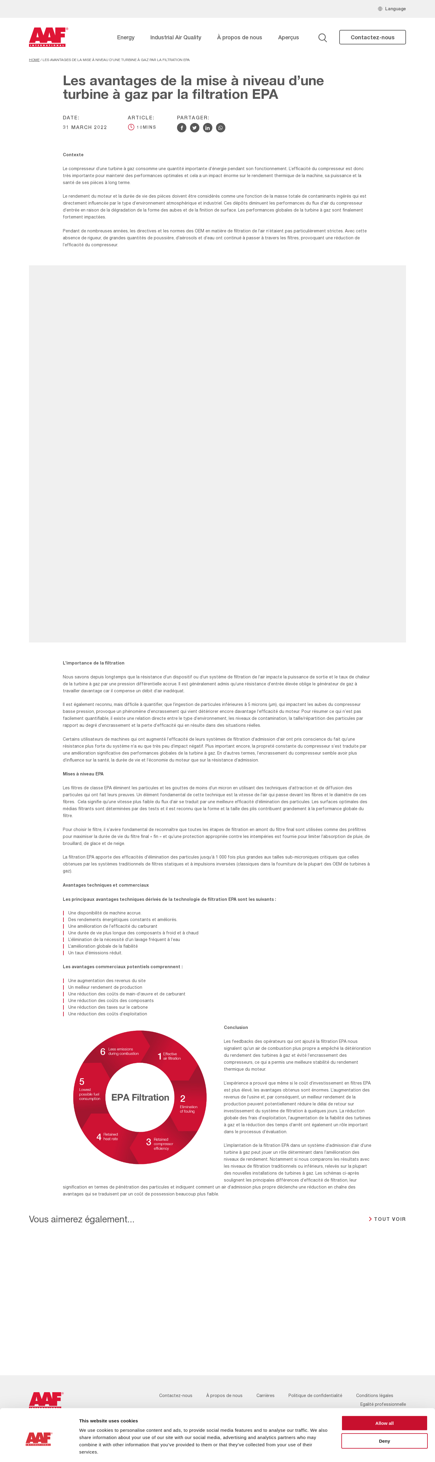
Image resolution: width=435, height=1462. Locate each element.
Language (395, 8)
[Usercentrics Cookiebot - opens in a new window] (39, 1450)
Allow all (384, 1396)
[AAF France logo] (48, 37)
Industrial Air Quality (175, 37)
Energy (125, 37)
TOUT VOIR (390, 1219)
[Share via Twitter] (194, 127)
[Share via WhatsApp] (220, 127)
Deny (384, 1414)
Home (34, 60)
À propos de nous (239, 37)
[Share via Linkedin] (207, 127)
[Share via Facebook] (181, 127)
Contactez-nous (373, 37)
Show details (317, 1450)
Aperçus (288, 37)
